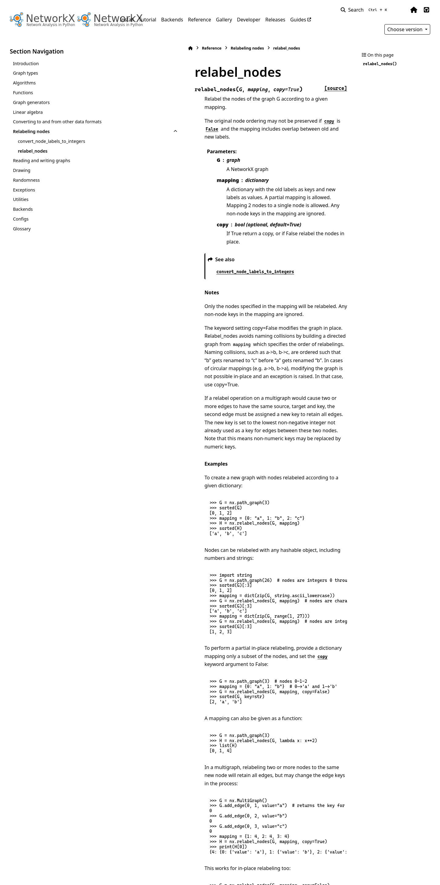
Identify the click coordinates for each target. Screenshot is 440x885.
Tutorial (147, 19)
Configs (20, 219)
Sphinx (51, 876)
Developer (248, 19)
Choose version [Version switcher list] (405, 29)
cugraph (157, 829)
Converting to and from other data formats (57, 122)
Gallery (224, 19)
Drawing (21, 170)
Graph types (25, 73)
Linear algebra (27, 112)
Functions (23, 92)
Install (127, 19)
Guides (298, 19)
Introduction (26, 63)
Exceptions (24, 190)
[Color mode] (401, 10)
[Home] (123, 48)
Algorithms (24, 83)
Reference (199, 19)
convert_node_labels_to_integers (51, 141)
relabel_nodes (32, 151)
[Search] (365, 10)
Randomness (26, 180)
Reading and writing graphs (41, 160)
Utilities (20, 199)
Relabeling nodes (31, 131)
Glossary (22, 229)
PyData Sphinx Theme (389, 870)
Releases (275, 19)
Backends (172, 19)
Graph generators (31, 102)
